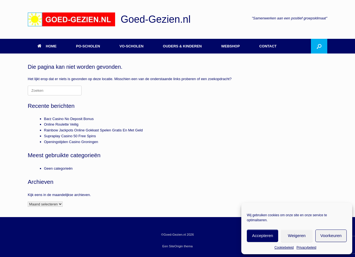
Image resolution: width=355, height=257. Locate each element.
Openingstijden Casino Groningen (71, 142)
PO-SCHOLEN (88, 46)
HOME (47, 46)
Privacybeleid (306, 248)
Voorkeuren (331, 235)
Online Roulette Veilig (61, 124)
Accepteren (262, 235)
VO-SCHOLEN (132, 46)
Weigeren (297, 235)
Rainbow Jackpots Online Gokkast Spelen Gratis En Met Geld (93, 130)
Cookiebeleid (284, 248)
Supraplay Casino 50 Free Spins (70, 136)
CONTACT (268, 46)
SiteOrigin (176, 246)
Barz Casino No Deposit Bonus (69, 119)
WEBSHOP (230, 46)
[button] (319, 46)
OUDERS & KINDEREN (182, 46)
